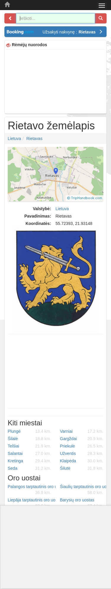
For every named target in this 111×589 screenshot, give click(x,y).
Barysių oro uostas (82, 503)
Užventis (82, 453)
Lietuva (14, 138)
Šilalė (29, 439)
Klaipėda (82, 461)
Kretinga (29, 461)
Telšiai (29, 446)
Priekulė (82, 446)
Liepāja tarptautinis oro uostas (32, 503)
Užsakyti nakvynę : (73, 32)
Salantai (29, 453)
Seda (29, 468)
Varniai (82, 431)
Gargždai (82, 439)
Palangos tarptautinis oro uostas (32, 489)
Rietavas (34, 138)
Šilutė (82, 468)
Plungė (29, 431)
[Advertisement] (55, 80)
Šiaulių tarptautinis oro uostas (84, 489)
